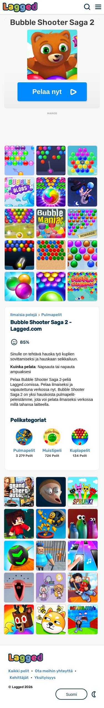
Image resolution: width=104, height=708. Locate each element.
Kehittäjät (19, 677)
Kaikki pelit (18, 671)
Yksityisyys (44, 677)
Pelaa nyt (47, 91)
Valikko (98, 7)
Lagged (21, 7)
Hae (87, 7)
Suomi (71, 694)
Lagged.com (26, 658)
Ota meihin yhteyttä (54, 671)
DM (94, 694)
